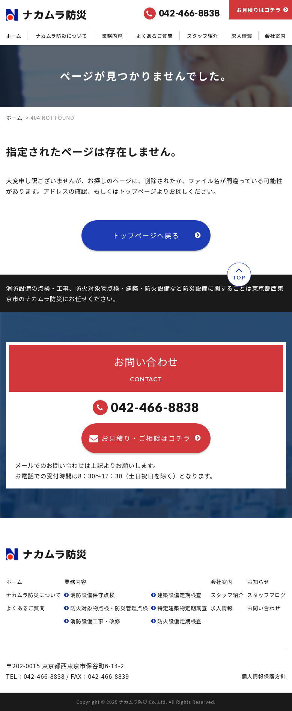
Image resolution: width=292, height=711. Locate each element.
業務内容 (112, 35)
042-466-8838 (146, 407)
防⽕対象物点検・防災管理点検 (109, 608)
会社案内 (275, 35)
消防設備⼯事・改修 (95, 621)
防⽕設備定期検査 (179, 621)
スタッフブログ (266, 595)
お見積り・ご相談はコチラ (146, 438)
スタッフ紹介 (202, 35)
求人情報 (242, 35)
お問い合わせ (263, 608)
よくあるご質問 (154, 35)
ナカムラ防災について (61, 35)
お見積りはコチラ (258, 9)
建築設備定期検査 (179, 595)
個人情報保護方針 (264, 676)
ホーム (13, 35)
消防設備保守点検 (92, 595)
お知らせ (258, 582)
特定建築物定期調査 (182, 608)
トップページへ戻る (146, 235)
